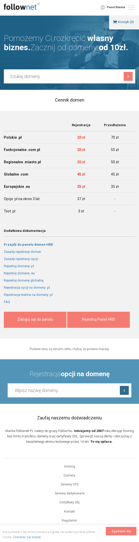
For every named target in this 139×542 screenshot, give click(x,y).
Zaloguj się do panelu (35, 319)
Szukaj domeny (128, 76)
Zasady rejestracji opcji (21, 259)
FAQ (7, 302)
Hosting (69, 466)
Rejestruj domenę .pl (19, 266)
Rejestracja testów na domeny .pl (28, 295)
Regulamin (69, 520)
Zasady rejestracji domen (22, 252)
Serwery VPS (69, 484)
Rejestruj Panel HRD (98, 319)
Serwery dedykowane (70, 493)
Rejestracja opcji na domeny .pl (27, 287)
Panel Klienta (116, 7)
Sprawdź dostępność (124, 390)
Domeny (69, 475)
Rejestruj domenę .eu (19, 273)
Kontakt (69, 511)
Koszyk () (126, 22)
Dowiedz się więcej (27, 537)
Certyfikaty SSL (69, 502)
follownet (22, 6)
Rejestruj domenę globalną (23, 280)
